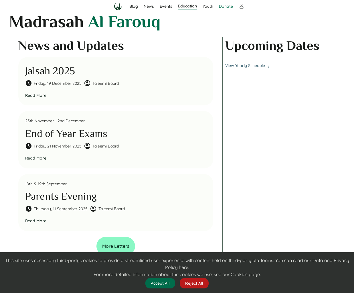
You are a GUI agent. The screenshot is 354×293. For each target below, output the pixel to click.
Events (166, 6)
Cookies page (245, 274)
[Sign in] (241, 6)
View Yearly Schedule (247, 65)
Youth (208, 6)
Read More (35, 95)
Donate (226, 6)
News (149, 6)
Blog (133, 6)
